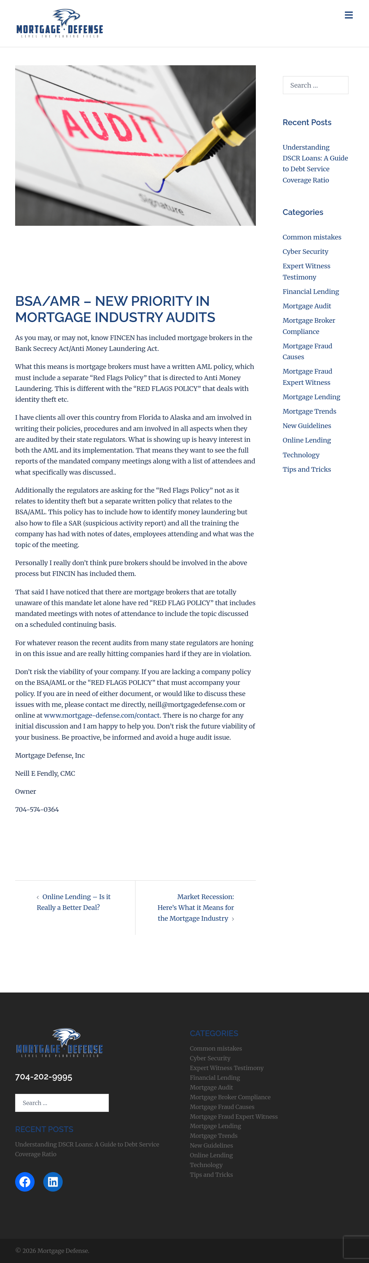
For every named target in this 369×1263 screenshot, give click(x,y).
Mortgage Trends (310, 411)
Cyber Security (306, 251)
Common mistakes (312, 237)
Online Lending (307, 440)
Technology (301, 455)
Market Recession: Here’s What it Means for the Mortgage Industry (195, 908)
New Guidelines (307, 426)
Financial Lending (311, 291)
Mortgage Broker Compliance (230, 1097)
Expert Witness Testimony (227, 1067)
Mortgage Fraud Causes (222, 1106)
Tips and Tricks (307, 469)
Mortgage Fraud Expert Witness (234, 1116)
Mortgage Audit (307, 306)
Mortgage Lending (312, 397)
